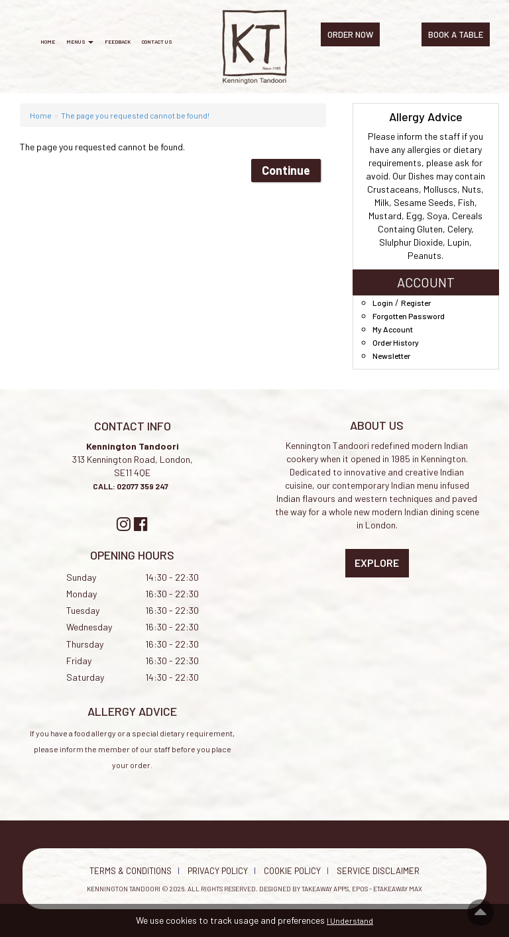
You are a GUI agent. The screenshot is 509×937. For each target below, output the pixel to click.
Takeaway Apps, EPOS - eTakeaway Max (362, 889)
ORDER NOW (350, 34)
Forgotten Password (408, 316)
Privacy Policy (218, 870)
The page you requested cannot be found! (135, 115)
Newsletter (391, 355)
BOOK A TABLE (455, 34)
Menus (79, 41)
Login (382, 302)
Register (416, 302)
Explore (377, 562)
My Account (392, 329)
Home (47, 41)
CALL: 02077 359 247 (131, 486)
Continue (286, 170)
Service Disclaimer (378, 870)
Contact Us (157, 41)
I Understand (350, 920)
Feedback (118, 41)
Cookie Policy (292, 870)
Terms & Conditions (130, 870)
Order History (395, 342)
